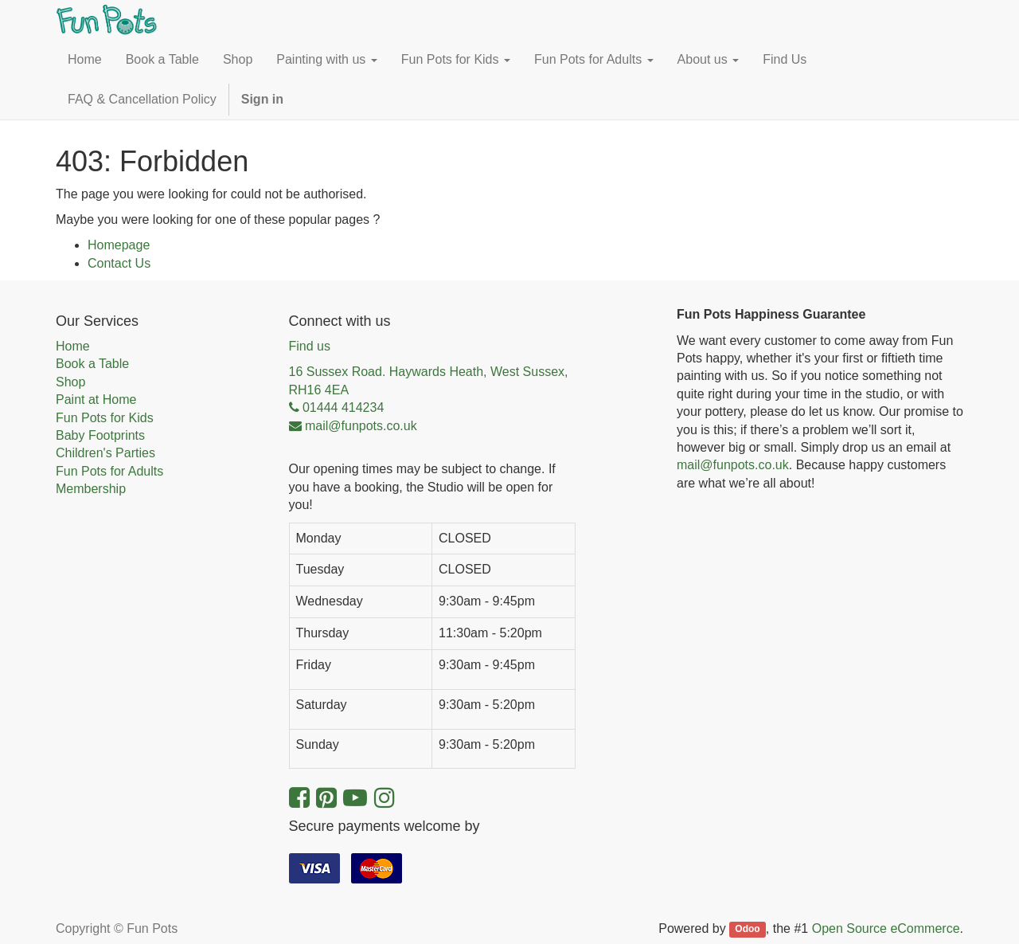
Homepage (119, 245)
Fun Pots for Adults (109, 471)
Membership (91, 489)
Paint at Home (96, 399)
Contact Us (119, 263)
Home (73, 346)
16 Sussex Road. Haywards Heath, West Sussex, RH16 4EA (428, 380)
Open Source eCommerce (886, 928)
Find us (309, 346)
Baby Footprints (100, 435)
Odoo (747, 929)
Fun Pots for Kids (105, 418)
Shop (70, 382)
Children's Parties (105, 453)
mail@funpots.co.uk (733, 465)
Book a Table (92, 363)
